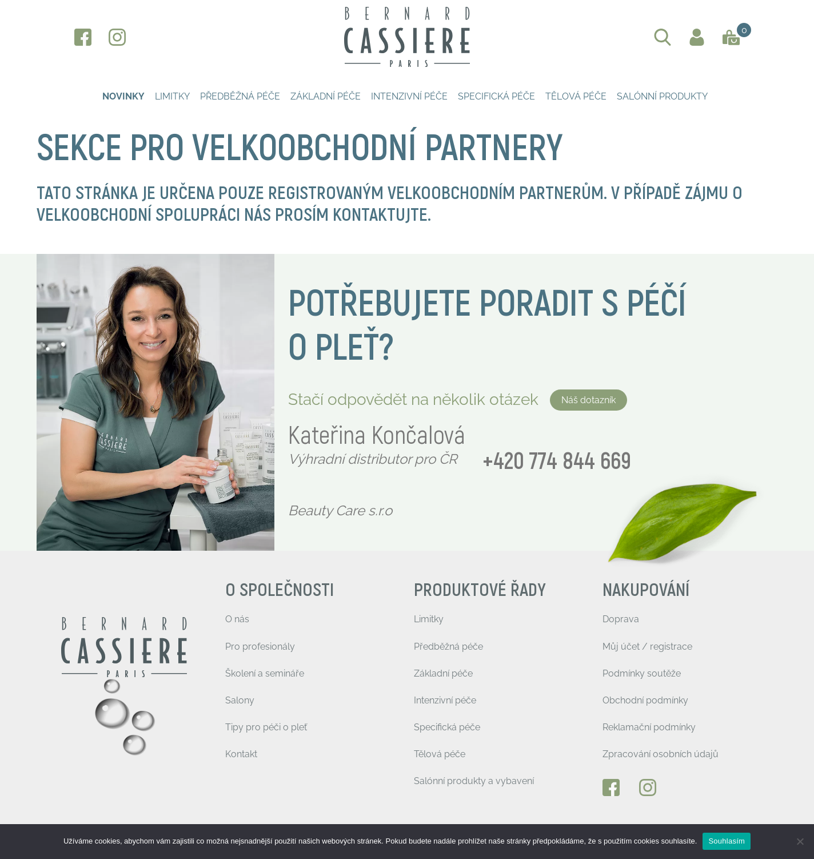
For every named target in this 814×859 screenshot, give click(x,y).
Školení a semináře (264, 673)
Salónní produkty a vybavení (474, 781)
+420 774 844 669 (556, 462)
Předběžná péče (240, 96)
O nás (237, 619)
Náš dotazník (588, 400)
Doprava (620, 619)
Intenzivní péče (409, 96)
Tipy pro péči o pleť (266, 727)
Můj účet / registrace (647, 646)
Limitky (172, 96)
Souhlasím (726, 841)
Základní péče (325, 96)
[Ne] (799, 841)
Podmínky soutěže (641, 673)
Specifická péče (496, 96)
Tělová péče (575, 96)
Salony (239, 700)
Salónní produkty (662, 96)
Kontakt (241, 754)
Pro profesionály (260, 646)
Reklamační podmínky (649, 727)
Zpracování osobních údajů (660, 754)
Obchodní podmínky (645, 700)
